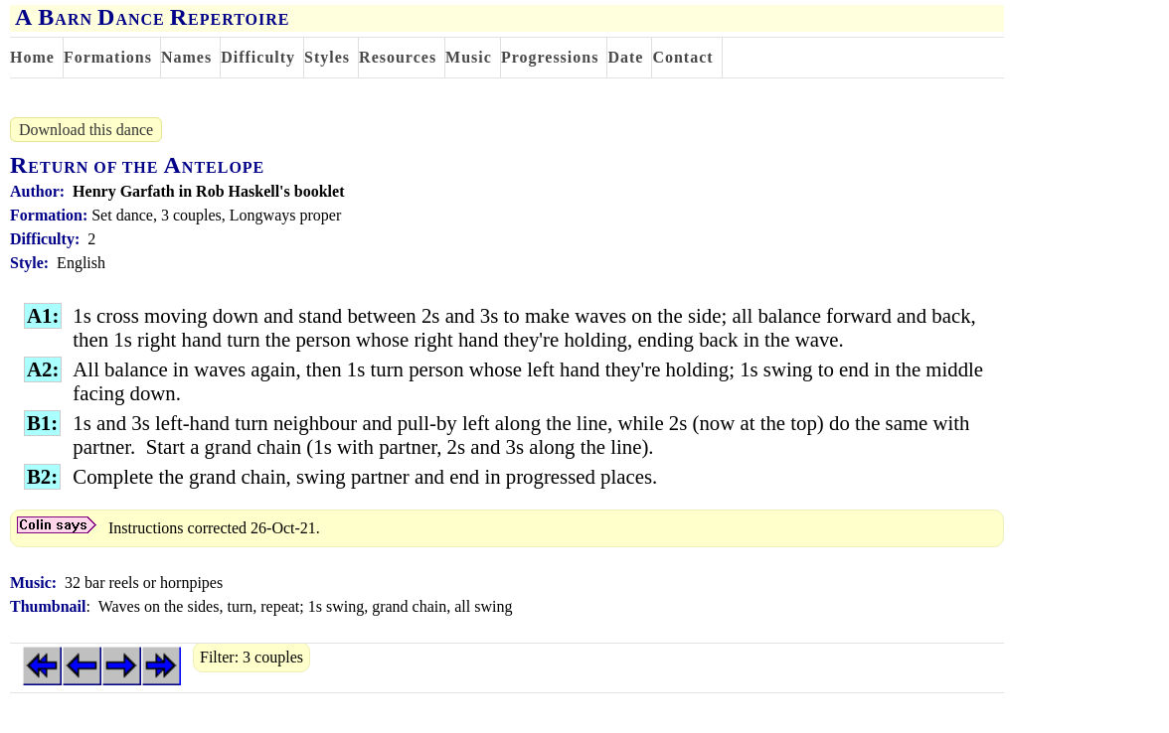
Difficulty (258, 57)
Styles (327, 57)
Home (32, 57)
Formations (108, 57)
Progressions (550, 57)
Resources (397, 57)
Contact (682, 57)
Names (186, 57)
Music (468, 57)
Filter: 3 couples (251, 657)
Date (625, 57)
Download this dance (86, 129)
